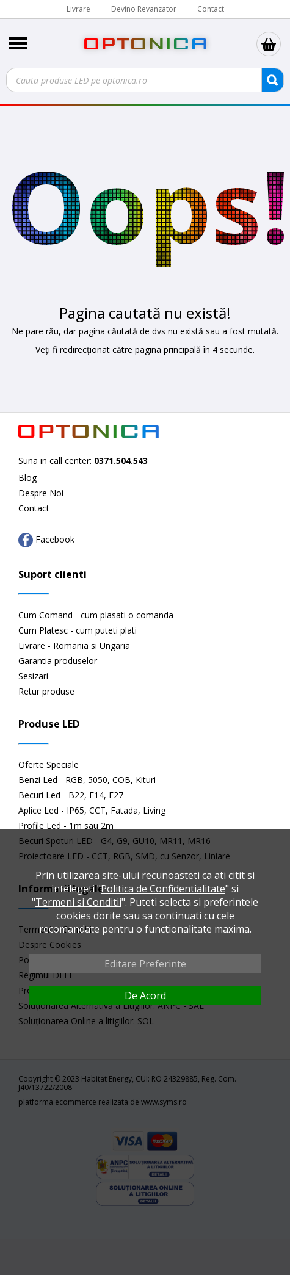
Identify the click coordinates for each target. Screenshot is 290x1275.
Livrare (78, 9)
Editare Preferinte (145, 963)
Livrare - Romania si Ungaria (74, 645)
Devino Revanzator (143, 9)
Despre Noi (40, 493)
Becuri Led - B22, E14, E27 (70, 795)
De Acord (145, 995)
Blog (27, 477)
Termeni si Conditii (78, 902)
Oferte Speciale (48, 764)
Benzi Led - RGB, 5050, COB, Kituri (87, 780)
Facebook (46, 540)
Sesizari (33, 676)
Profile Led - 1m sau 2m (66, 825)
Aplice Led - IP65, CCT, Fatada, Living (91, 810)
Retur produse (46, 691)
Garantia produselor (57, 660)
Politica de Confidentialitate (163, 888)
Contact (210, 9)
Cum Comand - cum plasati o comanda (95, 615)
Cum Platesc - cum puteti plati (77, 630)
